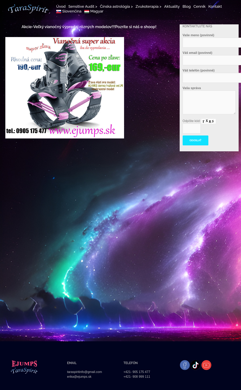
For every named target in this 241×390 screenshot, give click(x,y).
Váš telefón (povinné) (209, 74)
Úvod (61, 6)
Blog (186, 6)
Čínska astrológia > (116, 6)
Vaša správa (209, 100)
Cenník (200, 6)
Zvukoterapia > (148, 6)
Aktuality (172, 6)
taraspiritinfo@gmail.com (84, 372)
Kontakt (215, 6)
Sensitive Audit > (82, 6)
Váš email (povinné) (209, 56)
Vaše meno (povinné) (209, 38)
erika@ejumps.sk (79, 376)
